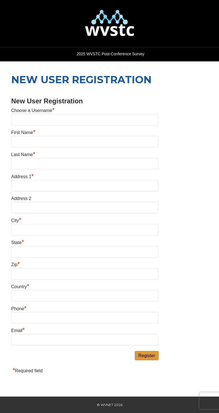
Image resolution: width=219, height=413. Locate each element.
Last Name (23, 154)
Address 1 (22, 176)
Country (20, 286)
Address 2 (21, 198)
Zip (15, 264)
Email (18, 330)
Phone (19, 308)
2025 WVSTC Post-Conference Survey (110, 54)
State (17, 242)
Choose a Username (33, 110)
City (16, 220)
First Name (23, 132)
